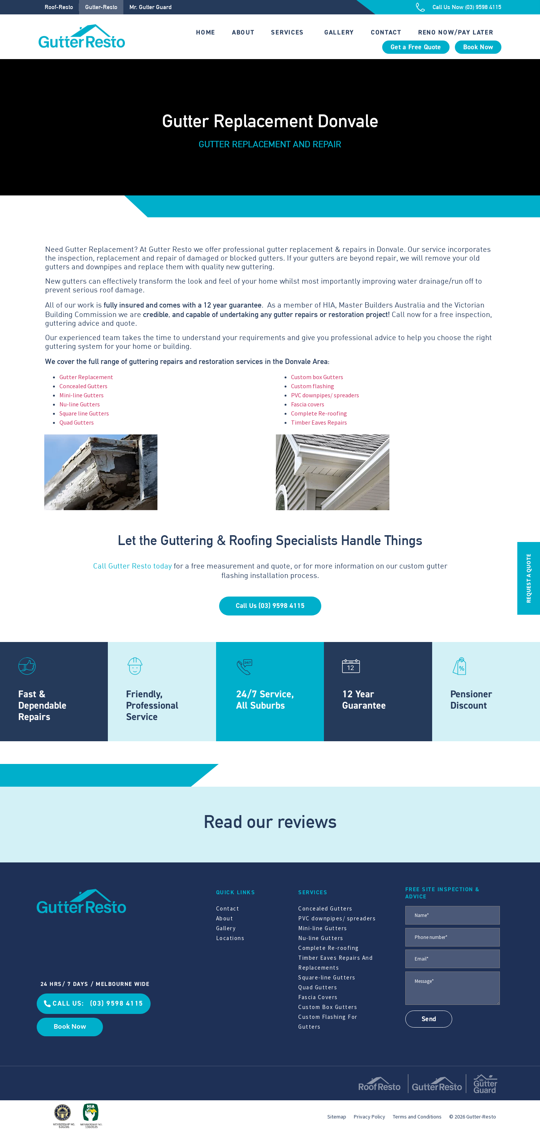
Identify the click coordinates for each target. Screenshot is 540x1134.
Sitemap (336, 1116)
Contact (386, 32)
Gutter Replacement (86, 377)
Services (287, 32)
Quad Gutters (76, 422)
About (243, 32)
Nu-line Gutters (79, 404)
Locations (230, 938)
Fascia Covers (318, 997)
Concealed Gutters (83, 386)
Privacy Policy (369, 1116)
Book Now (478, 47)
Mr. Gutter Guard (150, 7)
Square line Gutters (84, 413)
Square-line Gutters (327, 977)
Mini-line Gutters (81, 395)
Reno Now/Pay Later (455, 32)
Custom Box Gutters (327, 1007)
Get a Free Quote (416, 47)
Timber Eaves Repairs (319, 422)
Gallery (339, 32)
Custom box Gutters (317, 377)
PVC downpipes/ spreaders (325, 395)
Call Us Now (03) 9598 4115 (467, 7)
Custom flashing (312, 386)
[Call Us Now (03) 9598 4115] (420, 7)
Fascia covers (307, 404)
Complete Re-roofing (319, 413)
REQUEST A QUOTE (528, 578)
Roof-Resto (59, 7)
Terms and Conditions (417, 1116)
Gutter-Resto (101, 7)
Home (205, 32)
